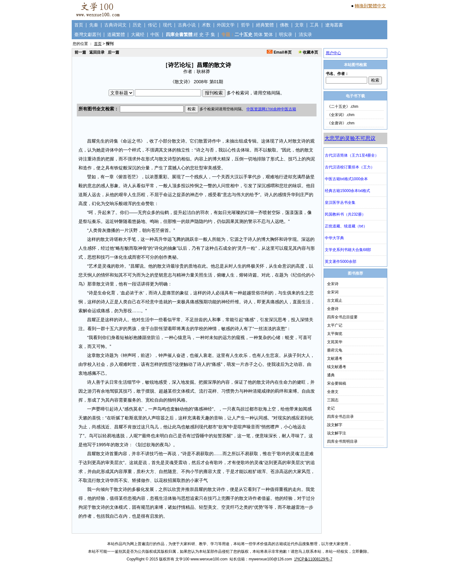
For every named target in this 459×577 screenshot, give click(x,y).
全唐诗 (333, 309)
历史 (137, 24)
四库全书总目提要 (342, 317)
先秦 (93, 24)
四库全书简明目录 (342, 441)
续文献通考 (336, 367)
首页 (78, 24)
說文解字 (334, 425)
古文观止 (334, 300)
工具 (314, 24)
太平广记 (334, 325)
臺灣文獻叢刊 (87, 34)
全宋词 (333, 292)
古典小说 (187, 24)
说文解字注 (336, 433)
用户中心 (333, 53)
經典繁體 (265, 24)
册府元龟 (334, 350)
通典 (331, 375)
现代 (167, 24)
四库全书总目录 (340, 416)
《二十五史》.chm (342, 106)
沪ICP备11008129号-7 (313, 559)
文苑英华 (334, 342)
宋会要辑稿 (336, 383)
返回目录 (97, 52)
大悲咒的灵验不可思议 (349, 138)
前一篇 (80, 52)
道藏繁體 (116, 34)
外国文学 (226, 24)
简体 (258, 34)
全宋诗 (333, 284)
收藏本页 (308, 52)
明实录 (285, 34)
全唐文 (333, 391)
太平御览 (334, 333)
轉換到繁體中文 (370, 5)
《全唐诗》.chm (340, 123)
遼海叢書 (334, 24)
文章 (299, 24)
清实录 (305, 34)
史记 (331, 408)
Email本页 (279, 52)
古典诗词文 (115, 24)
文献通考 (334, 358)
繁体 (268, 34)
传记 (152, 24)
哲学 (245, 24)
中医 (154, 34)
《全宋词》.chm (340, 115)
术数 (206, 24)
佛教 (284, 24)
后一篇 (113, 52)
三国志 (333, 400)
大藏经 (137, 34)
